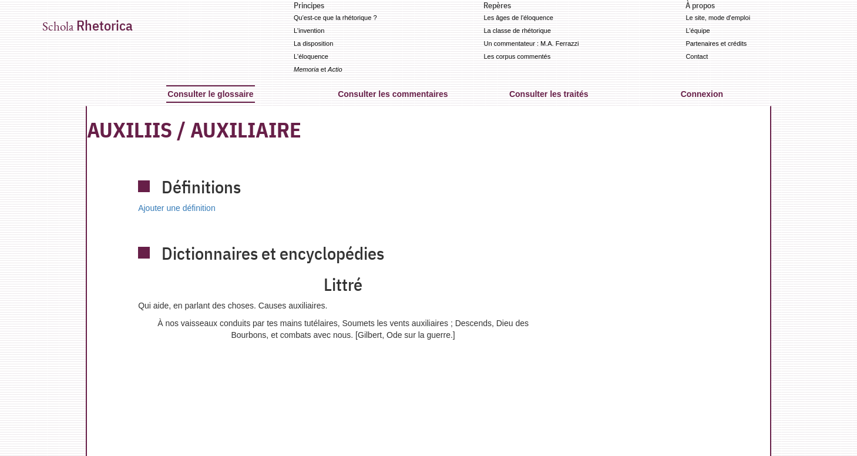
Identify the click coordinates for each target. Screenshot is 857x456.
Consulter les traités (549, 94)
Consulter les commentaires (393, 94)
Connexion (702, 94)
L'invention (309, 30)
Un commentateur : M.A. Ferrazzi (531, 43)
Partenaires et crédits (716, 43)
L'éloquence (311, 56)
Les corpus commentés (516, 56)
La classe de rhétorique (516, 30)
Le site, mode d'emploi (717, 17)
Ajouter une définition (177, 208)
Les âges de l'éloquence (518, 17)
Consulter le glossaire (210, 94)
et (318, 69)
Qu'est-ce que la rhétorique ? (335, 17)
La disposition (313, 43)
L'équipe (697, 30)
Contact (696, 56)
